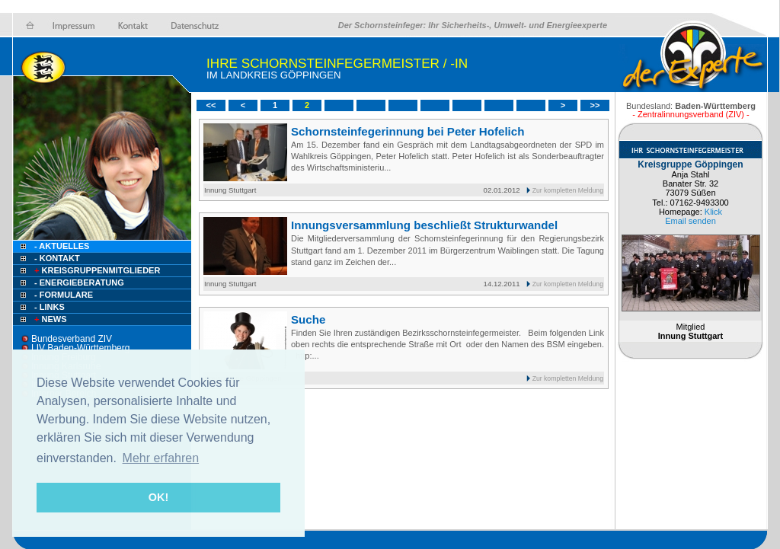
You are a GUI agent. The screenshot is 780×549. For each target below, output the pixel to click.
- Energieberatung (79, 282)
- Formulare (63, 294)
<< (211, 105)
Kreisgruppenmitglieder (96, 270)
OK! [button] (158, 497)
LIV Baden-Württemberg (80, 348)
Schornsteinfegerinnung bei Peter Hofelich (407, 131)
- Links (49, 306)
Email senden (690, 220)
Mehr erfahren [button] (161, 458)
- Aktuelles (60, 246)
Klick (713, 211)
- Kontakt (56, 258)
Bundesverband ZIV (71, 339)
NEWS (49, 319)
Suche (308, 319)
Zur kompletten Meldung (567, 190)
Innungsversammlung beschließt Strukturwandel (424, 225)
